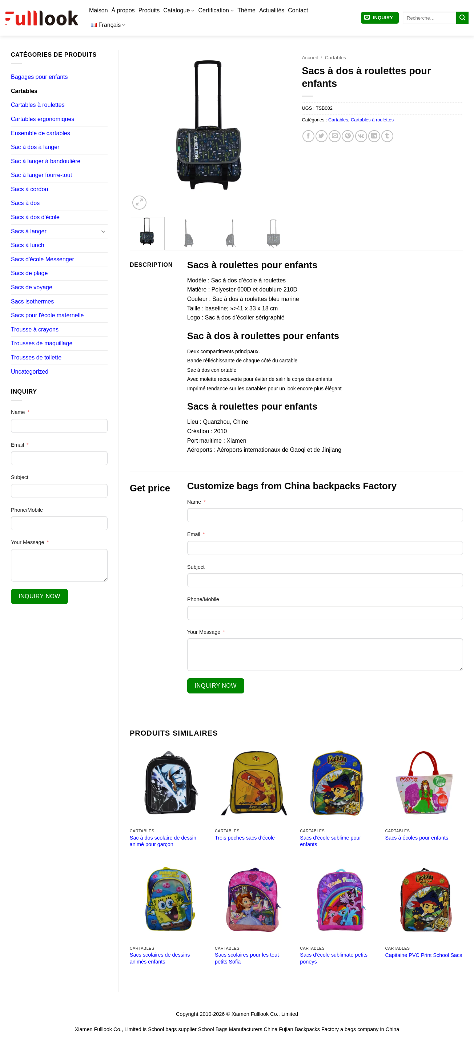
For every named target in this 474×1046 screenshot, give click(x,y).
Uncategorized (29, 372)
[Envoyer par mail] (335, 136)
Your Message (27, 542)
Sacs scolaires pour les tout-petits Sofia (248, 958)
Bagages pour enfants (39, 77)
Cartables (24, 91)
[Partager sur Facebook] (308, 136)
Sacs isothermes (32, 301)
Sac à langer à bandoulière (45, 161)
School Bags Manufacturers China (237, 1029)
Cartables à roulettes (38, 105)
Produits (149, 10)
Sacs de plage (29, 273)
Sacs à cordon (29, 189)
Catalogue (178, 10)
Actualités (271, 10)
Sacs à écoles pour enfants (417, 838)
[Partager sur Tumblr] (387, 136)
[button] (379, 18)
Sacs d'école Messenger (42, 259)
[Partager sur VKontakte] (361, 136)
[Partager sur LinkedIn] (374, 136)
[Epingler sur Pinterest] (348, 136)
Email (17, 445)
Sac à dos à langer (35, 147)
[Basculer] (103, 231)
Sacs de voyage (31, 287)
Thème (246, 10)
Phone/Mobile (27, 510)
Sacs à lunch (27, 245)
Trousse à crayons (35, 329)
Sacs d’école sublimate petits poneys (333, 958)
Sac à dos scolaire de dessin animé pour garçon (163, 841)
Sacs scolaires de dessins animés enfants (160, 958)
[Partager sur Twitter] (322, 136)
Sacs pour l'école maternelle (47, 315)
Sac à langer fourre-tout (41, 175)
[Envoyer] (462, 18)
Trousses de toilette (36, 357)
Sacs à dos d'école (35, 217)
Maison (98, 10)
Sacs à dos (25, 203)
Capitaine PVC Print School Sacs (423, 955)
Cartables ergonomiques (42, 119)
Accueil (310, 57)
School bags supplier (172, 1029)
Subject (19, 477)
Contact (298, 10)
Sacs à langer (29, 231)
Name (18, 412)
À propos (123, 10)
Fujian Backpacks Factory (309, 1029)
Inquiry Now (39, 596)
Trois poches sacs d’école (245, 838)
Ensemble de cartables (40, 133)
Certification (216, 10)
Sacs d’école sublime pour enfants (330, 841)
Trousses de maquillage (41, 343)
